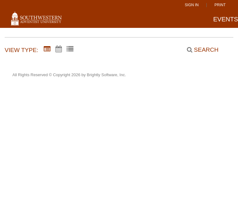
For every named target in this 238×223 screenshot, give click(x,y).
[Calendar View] (58, 49)
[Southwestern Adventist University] (36, 21)
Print (220, 5)
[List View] (70, 49)
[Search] (199, 50)
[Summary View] (47, 49)
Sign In (192, 5)
